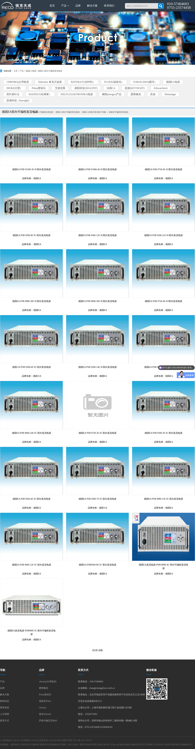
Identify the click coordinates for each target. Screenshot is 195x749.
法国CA (111, 88)
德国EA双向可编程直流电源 (50, 71)
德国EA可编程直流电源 (43, 112)
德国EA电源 (31, 71)
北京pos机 (115, 744)
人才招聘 (4, 714)
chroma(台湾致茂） (48, 681)
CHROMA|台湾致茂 (17, 82)
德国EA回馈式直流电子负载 (94, 112)
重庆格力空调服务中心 (182, 744)
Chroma (42, 707)
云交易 (156, 744)
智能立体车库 (103, 744)
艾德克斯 (60, 88)
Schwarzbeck (161, 88)
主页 (16, 71)
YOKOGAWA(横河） (145, 82)
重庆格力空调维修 (48, 744)
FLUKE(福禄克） (114, 82)
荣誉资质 (4, 707)
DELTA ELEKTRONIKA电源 (77, 94)
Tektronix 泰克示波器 (50, 82)
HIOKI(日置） (14, 88)
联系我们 (109, 5)
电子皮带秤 (165, 744)
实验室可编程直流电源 (118, 112)
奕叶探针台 (13, 94)
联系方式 (4, 720)
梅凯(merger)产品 (112, 94)
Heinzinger (170, 94)
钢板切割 (135, 744)
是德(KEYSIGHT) (135, 88)
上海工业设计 (73, 744)
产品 (65, 5)
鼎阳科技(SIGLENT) (85, 88)
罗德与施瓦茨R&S (48, 720)
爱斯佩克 (136, 94)
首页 (52, 5)
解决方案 (92, 5)
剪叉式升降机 (146, 744)
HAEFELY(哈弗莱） (40, 94)
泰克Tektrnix (45, 714)
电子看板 (62, 744)
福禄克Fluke (45, 701)
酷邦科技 (15, 744)
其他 (152, 94)
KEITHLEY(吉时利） (83, 82)
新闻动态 (4, 701)
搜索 (161, 6)
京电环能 (24, 744)
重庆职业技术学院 (88, 744)
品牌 (78, 5)
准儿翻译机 (34, 744)
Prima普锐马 (39, 88)
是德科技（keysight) (17, 100)
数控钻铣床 (125, 744)
